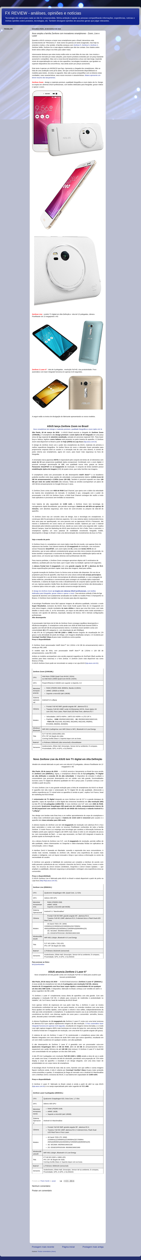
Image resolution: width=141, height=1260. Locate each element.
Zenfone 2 (94, 45)
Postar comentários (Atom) (47, 1251)
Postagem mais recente (43, 1247)
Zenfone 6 (85, 45)
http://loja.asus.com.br (48, 881)
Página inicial (68, 1247)
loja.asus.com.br (90, 442)
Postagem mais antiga (93, 1247)
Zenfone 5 (77, 45)
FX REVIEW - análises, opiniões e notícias (43, 13)
